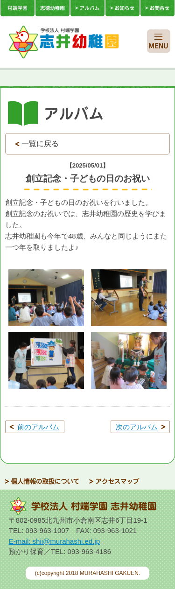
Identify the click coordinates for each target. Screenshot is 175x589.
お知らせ (122, 8)
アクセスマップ (114, 481)
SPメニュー (158, 41)
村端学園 (17, 8)
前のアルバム (38, 427)
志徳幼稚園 (52, 8)
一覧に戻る (40, 143)
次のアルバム (137, 427)
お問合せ (157, 8)
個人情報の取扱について (42, 481)
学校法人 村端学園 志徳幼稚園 (76, 42)
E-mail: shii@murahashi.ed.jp (54, 541)
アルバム (87, 8)
